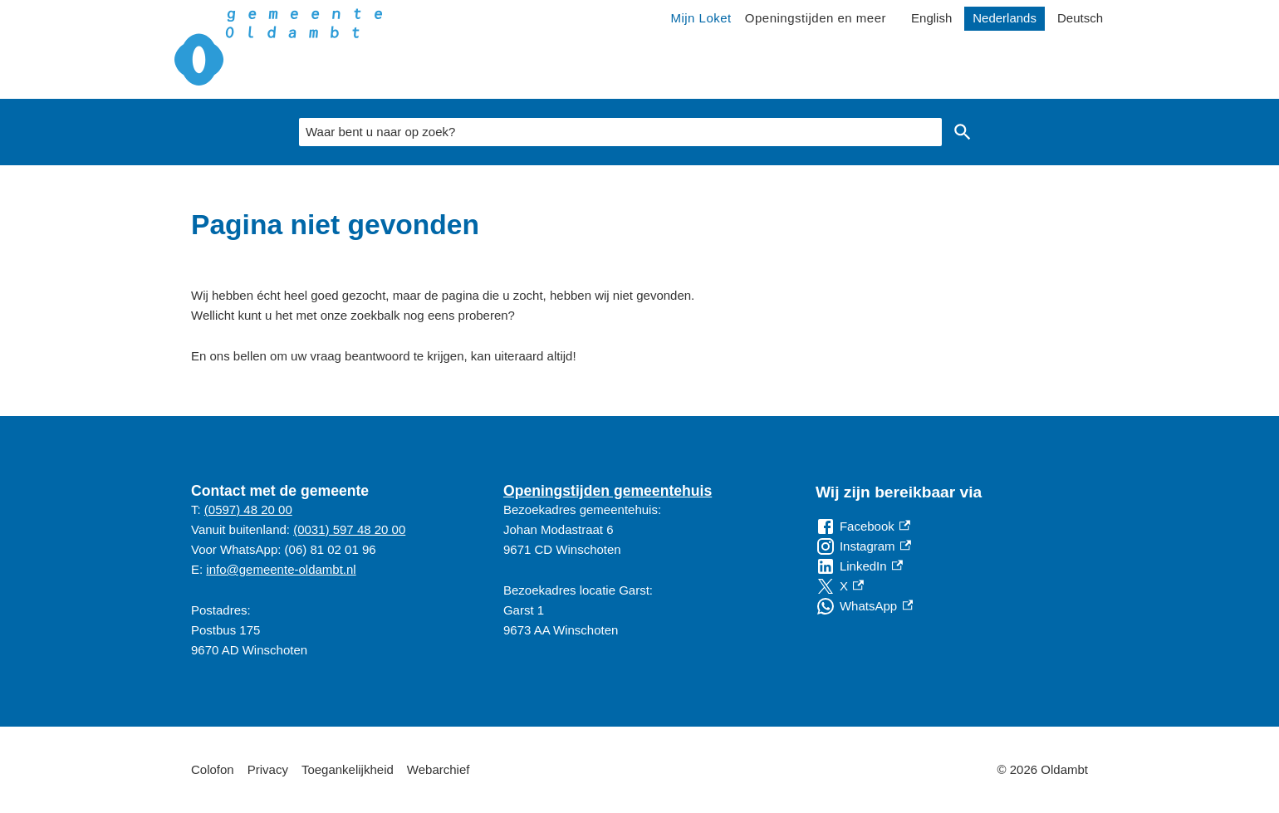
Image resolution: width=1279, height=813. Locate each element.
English (931, 18)
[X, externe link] (840, 586)
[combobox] (620, 132)
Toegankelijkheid (347, 769)
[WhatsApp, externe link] (864, 606)
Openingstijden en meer (815, 18)
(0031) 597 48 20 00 (349, 529)
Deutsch (1080, 18)
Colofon (212, 769)
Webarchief (438, 769)
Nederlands (1004, 18)
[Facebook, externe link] (863, 526)
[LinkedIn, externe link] (859, 566)
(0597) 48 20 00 (248, 509)
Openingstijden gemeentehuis (607, 490)
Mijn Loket (700, 18)
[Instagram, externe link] (863, 546)
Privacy (267, 769)
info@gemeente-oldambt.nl (280, 569)
